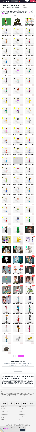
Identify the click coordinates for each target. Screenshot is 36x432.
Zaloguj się (27, 1)
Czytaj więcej (5, 384)
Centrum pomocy (21, 409)
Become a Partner (4, 416)
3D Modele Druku (4, 409)
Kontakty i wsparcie (23, 406)
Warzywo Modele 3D (5, 367)
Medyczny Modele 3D (30, 367)
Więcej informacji (7, 428)
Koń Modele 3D (29, 363)
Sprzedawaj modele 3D (5, 414)
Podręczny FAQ (21, 411)
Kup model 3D (4, 406)
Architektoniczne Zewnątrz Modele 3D (12, 365)
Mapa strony (28, 425)
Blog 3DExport (3, 417)
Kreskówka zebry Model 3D (17, 343)
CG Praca (2, 419)
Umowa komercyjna (22, 414)
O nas (2, 391)
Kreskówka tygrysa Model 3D (29, 343)
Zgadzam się (22, 430)
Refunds (20, 419)
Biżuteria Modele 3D (14, 367)
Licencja (20, 413)
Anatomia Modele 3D (18, 370)
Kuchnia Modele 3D (22, 363)
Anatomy (29, 12)
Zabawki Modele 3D (21, 367)
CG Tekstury (3, 413)
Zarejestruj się (32, 1)
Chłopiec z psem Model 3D (6, 25)
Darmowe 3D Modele (4, 411)
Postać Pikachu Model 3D (17, 243)
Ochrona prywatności (22, 416)
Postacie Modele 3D (14, 363)
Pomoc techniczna (22, 408)
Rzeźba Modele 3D (7, 363)
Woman (2, 13)
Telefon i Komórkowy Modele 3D (25, 365)
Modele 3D (3, 408)
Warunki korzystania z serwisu (24, 417)
